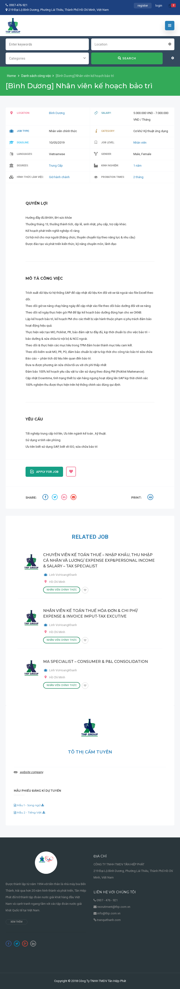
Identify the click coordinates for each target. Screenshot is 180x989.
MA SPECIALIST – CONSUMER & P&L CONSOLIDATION (95, 661)
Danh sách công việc (36, 76)
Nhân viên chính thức (62, 589)
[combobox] (132, 43)
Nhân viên (139, 142)
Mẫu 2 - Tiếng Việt (29, 812)
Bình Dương (57, 113)
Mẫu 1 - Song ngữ (29, 805)
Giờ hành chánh (59, 177)
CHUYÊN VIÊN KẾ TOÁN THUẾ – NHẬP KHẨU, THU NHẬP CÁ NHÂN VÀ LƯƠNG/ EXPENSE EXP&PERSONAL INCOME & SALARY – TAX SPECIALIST (99, 560)
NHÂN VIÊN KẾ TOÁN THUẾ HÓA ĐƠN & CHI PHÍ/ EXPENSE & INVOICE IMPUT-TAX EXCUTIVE (90, 613)
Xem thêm (16, 921)
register (143, 5)
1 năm (137, 165)
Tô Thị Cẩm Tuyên (90, 752)
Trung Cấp (56, 165)
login (158, 5)
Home (12, 76)
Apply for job (44, 471)
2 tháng (138, 177)
